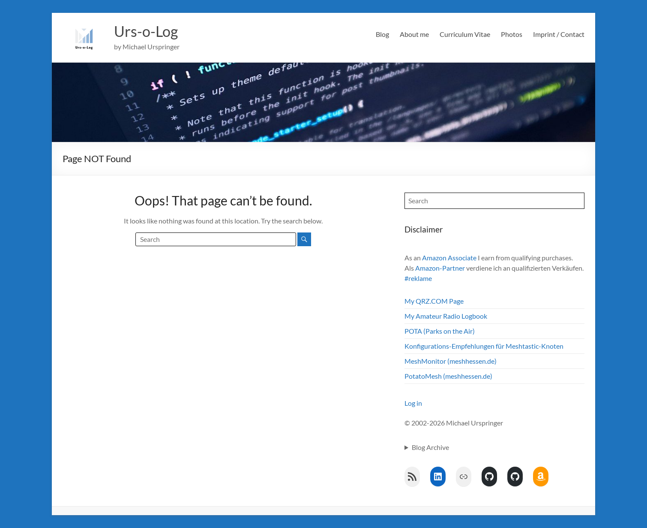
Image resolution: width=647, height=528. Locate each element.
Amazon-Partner (440, 268)
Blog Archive (430, 447)
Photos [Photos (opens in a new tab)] (511, 34)
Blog (382, 34)
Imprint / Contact (558, 34)
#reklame (418, 278)
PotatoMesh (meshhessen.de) (448, 376)
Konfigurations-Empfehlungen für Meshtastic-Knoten (483, 346)
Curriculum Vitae (465, 34)
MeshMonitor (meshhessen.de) (450, 361)
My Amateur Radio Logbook (445, 316)
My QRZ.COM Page (434, 301)
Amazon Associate (449, 257)
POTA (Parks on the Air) (439, 331)
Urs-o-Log (147, 31)
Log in (413, 403)
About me (414, 34)
